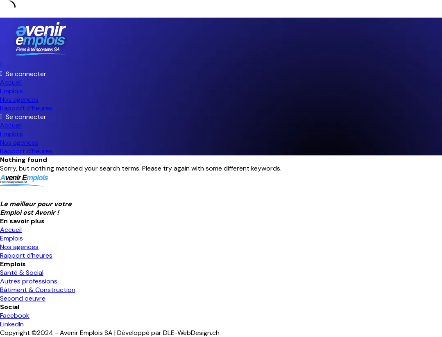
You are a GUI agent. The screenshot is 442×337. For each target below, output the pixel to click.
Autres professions (28, 281)
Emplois (11, 91)
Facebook (14, 315)
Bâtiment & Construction (37, 289)
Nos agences (19, 99)
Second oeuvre (22, 298)
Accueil (11, 82)
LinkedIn (12, 324)
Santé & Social (21, 272)
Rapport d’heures (26, 108)
